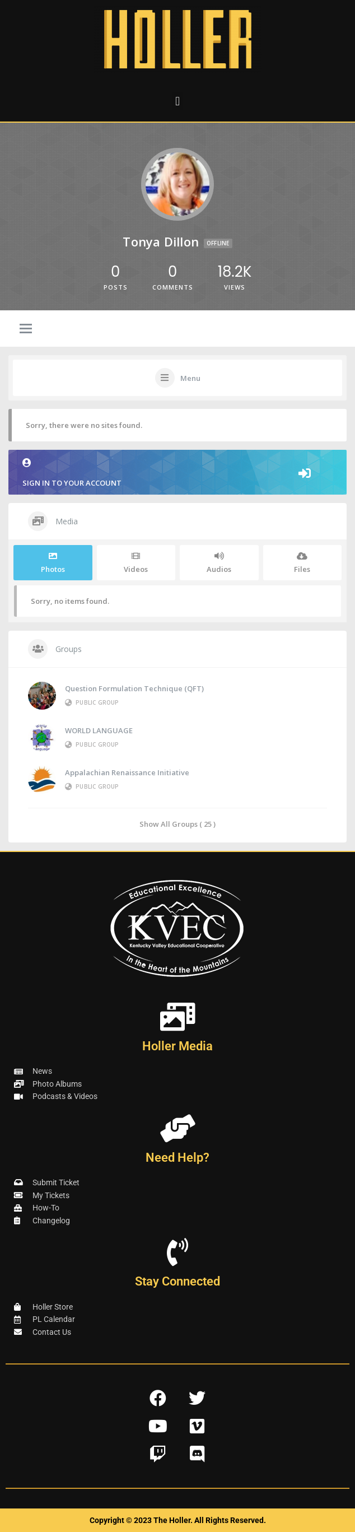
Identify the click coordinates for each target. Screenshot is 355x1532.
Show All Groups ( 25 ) (177, 823)
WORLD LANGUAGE (99, 730)
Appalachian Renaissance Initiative (127, 772)
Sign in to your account (177, 473)
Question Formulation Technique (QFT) (134, 688)
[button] (177, 101)
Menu (190, 378)
